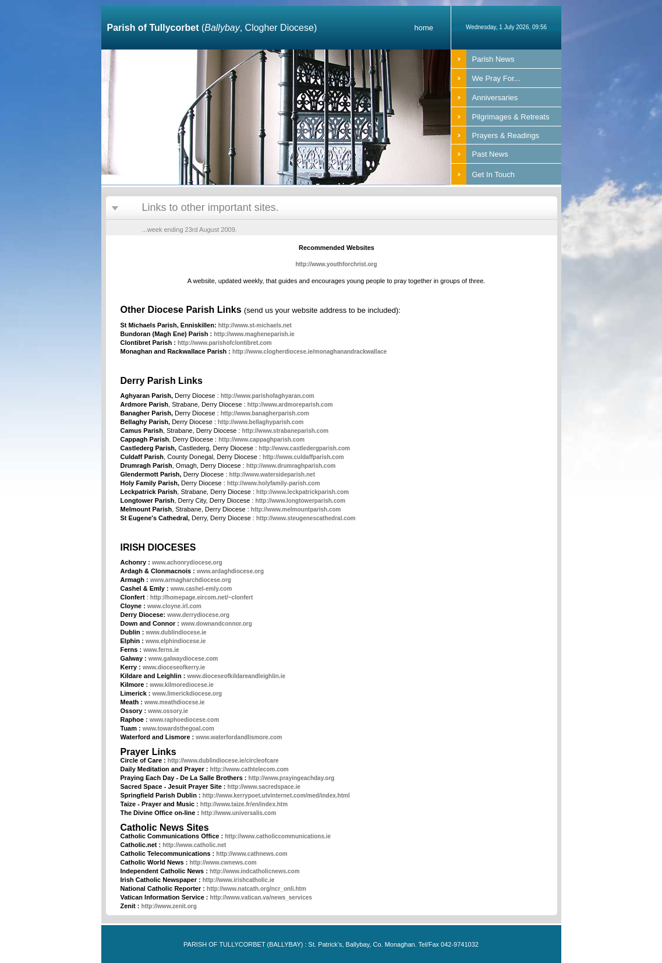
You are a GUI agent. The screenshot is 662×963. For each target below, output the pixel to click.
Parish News (493, 59)
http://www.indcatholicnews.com (255, 871)
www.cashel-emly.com (201, 588)
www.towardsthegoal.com (178, 728)
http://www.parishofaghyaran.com (267, 396)
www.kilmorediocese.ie (182, 685)
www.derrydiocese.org (198, 615)
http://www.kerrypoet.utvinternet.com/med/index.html (276, 795)
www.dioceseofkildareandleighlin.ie (236, 676)
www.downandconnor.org (216, 623)
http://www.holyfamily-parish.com (273, 483)
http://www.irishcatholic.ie (239, 880)
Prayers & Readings (506, 135)
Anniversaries (495, 97)
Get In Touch (493, 174)
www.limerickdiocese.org (187, 693)
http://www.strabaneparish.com (285, 431)
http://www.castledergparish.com (304, 448)
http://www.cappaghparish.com (261, 439)
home (423, 27)
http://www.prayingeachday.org (292, 778)
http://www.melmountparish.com (296, 509)
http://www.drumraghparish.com (291, 466)
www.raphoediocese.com (185, 720)
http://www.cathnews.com (251, 854)
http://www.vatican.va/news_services (261, 897)
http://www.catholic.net (194, 845)
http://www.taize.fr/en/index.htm (244, 804)
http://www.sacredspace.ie (264, 787)
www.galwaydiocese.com (183, 658)
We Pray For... (496, 78)
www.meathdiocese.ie (174, 702)
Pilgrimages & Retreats (511, 116)
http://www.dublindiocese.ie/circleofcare (223, 760)
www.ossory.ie (168, 711)
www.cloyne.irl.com (174, 606)
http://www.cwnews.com (222, 862)
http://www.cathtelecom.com (249, 769)
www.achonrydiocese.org (187, 562)
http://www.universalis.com (238, 813)
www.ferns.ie (161, 650)
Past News (490, 154)
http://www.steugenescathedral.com (306, 518)
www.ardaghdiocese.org (230, 571)
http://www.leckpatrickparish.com (302, 492)
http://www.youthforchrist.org (336, 264)
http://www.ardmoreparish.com (290, 404)
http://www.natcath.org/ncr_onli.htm (256, 889)
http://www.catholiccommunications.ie (278, 836)
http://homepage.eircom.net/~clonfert (201, 597)
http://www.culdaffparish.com (303, 457)
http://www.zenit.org (169, 906)
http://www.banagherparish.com (265, 413)
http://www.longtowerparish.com (301, 501)
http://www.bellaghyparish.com (260, 422)
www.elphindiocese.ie (176, 641)
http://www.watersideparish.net (272, 474)
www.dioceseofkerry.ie (174, 667)
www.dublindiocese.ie (176, 632)
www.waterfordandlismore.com (239, 737)
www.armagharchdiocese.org (190, 580)
